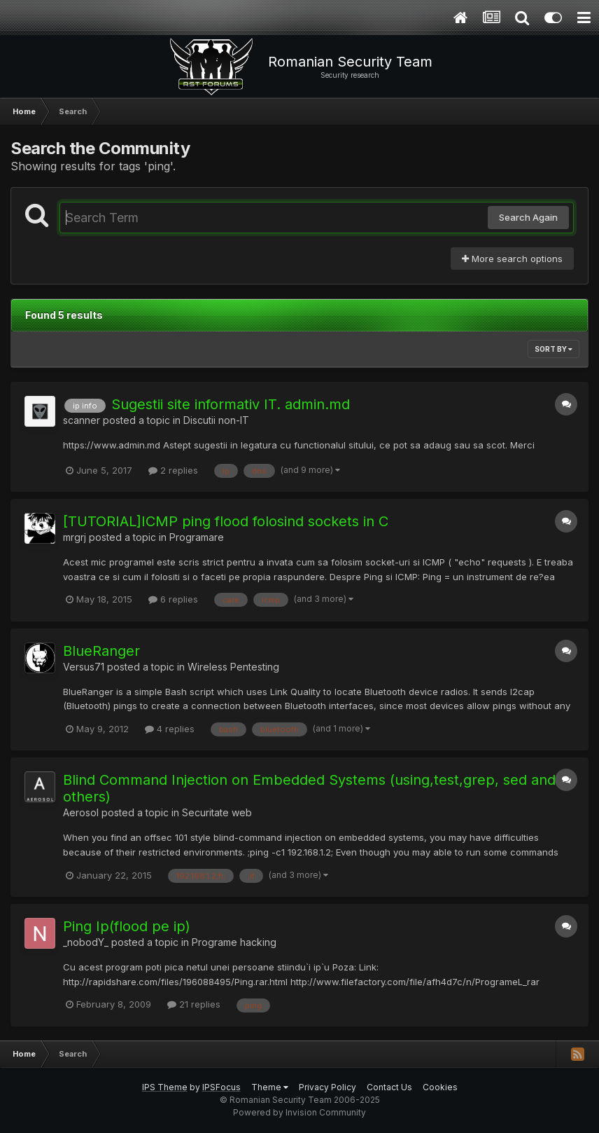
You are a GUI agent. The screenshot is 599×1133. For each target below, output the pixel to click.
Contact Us (389, 1087)
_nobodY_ (85, 942)
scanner (81, 420)
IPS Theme (165, 1087)
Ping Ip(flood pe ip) (126, 926)
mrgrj (74, 537)
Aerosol (81, 812)
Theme (269, 1087)
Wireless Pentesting (233, 667)
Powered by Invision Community (299, 1112)
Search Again (528, 217)
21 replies (193, 1004)
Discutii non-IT (216, 420)
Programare (196, 537)
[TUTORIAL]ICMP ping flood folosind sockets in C (225, 521)
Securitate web (217, 812)
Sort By (553, 349)
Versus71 (83, 667)
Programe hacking (234, 942)
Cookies (440, 1087)
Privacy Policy (327, 1087)
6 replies (173, 599)
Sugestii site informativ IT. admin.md (230, 404)
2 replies (173, 470)
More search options (512, 258)
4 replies (170, 728)
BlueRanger (101, 651)
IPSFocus (221, 1087)
